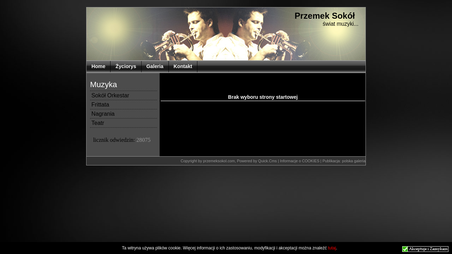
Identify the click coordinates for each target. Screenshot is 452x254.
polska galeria (353, 161)
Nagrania (103, 113)
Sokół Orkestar (110, 95)
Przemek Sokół (325, 15)
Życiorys (125, 66)
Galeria (155, 66)
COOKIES (311, 161)
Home (98, 66)
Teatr (97, 123)
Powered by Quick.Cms (257, 161)
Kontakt (183, 66)
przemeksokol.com (219, 161)
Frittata (100, 104)
